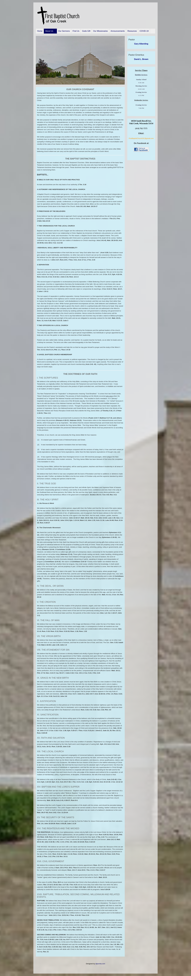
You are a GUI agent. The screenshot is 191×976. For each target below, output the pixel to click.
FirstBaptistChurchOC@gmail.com (141, 138)
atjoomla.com (100, 964)
